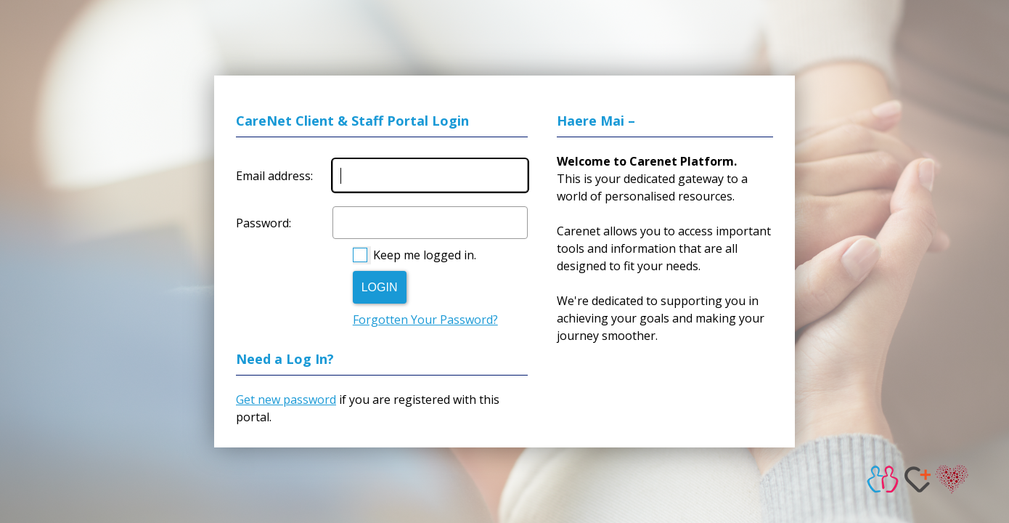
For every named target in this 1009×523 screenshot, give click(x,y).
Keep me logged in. (424, 255)
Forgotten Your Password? (425, 320)
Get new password (286, 400)
